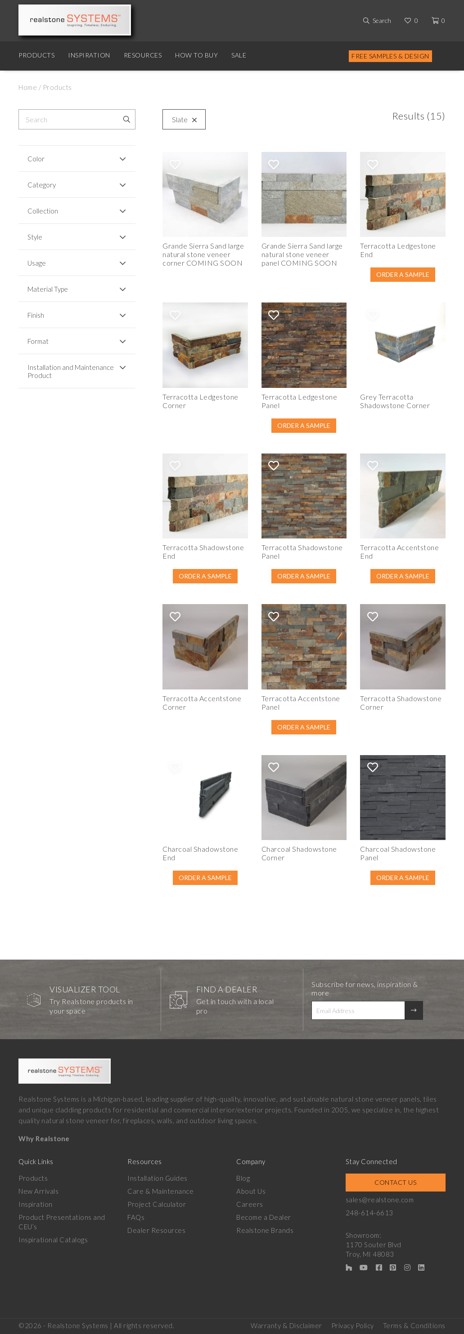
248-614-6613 (369, 1213)
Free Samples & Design (390, 56)
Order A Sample (402, 274)
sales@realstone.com (380, 1200)
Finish (35, 315)
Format (38, 341)
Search (382, 20)
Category (41, 185)
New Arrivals (38, 1191)
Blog (243, 1178)
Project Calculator (156, 1204)
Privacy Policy (352, 1325)
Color (36, 159)
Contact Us (395, 1182)
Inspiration (89, 55)
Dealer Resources (156, 1230)
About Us (251, 1191)
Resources (143, 55)
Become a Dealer (263, 1217)
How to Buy (196, 55)
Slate (182, 119)
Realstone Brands (264, 1230)
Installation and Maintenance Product (70, 371)
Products (36, 55)
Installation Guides (157, 1178)
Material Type (47, 289)
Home (27, 87)
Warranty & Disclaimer (286, 1325)
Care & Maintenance (160, 1191)
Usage (36, 263)
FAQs (135, 1217)
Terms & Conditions (414, 1325)
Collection (42, 211)
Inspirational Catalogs (53, 1240)
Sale (238, 55)
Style (34, 237)
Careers (249, 1204)
